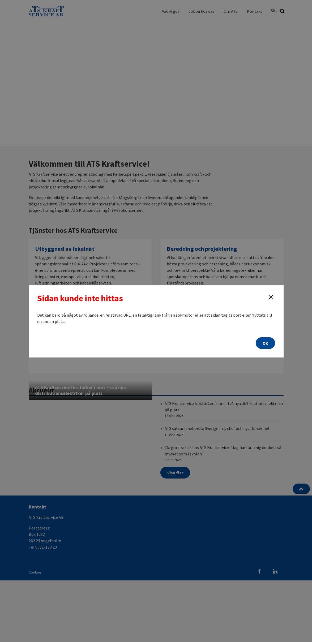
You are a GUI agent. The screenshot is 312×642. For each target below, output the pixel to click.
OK (265, 343)
